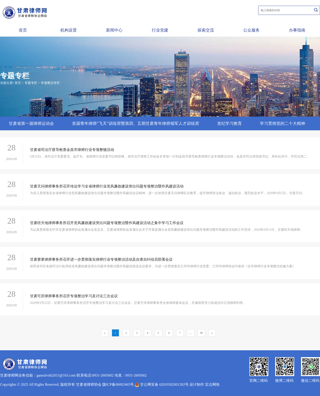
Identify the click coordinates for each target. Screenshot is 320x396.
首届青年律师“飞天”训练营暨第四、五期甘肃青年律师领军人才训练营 (135, 123)
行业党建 (160, 30)
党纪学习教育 (229, 123)
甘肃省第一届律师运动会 (31, 123)
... (190, 332)
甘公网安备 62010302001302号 (162, 384)
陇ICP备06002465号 (118, 384)
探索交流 (205, 30)
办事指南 (297, 30)
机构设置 (68, 30)
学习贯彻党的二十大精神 (282, 123)
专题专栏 (30, 83)
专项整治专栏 (50, 83)
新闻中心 (114, 30)
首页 (23, 30)
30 (201, 332)
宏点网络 (212, 384)
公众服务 (251, 30)
